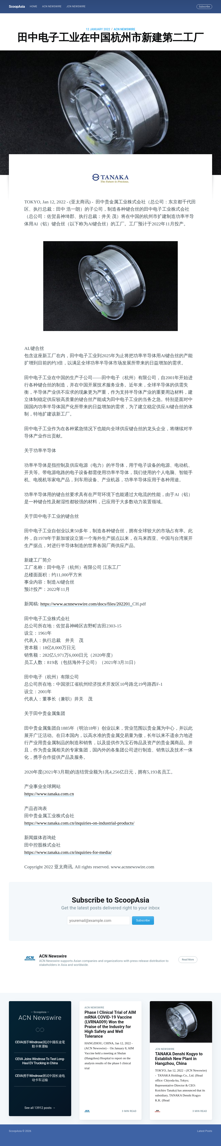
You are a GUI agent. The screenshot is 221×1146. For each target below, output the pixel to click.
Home (33, 6)
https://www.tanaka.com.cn (49, 793)
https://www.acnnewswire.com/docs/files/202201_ (86, 603)
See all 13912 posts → (39, 1108)
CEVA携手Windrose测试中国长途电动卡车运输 (40, 1074)
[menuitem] (33, 6)
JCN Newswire (75, 6)
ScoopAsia (17, 6)
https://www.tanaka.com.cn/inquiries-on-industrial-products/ (79, 823)
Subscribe (204, 6)
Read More (188, 959)
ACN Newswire (51, 6)
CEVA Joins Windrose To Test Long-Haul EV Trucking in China (40, 1057)
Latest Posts (204, 1131)
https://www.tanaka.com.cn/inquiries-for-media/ (68, 852)
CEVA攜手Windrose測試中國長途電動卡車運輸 (40, 1041)
